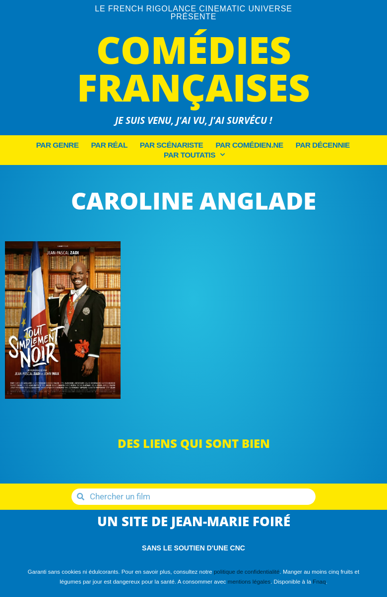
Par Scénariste (171, 145)
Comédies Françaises (193, 68)
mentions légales (249, 582)
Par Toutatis (194, 155)
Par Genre (57, 145)
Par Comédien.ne (249, 145)
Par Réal (109, 145)
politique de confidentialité (247, 572)
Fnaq (319, 582)
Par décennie (323, 145)
